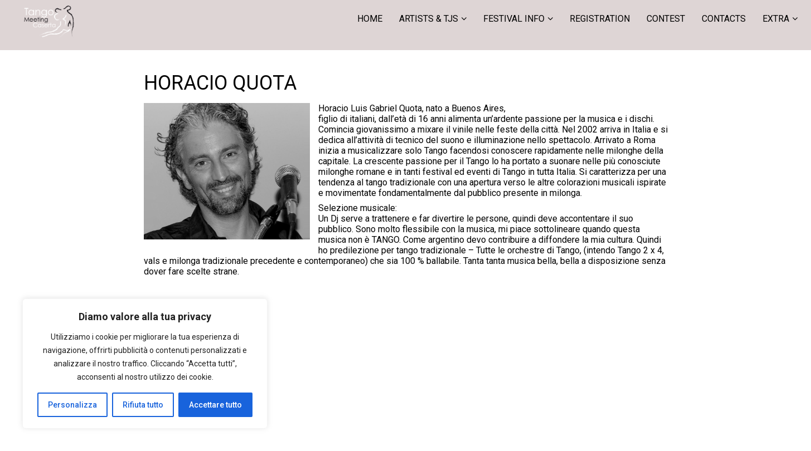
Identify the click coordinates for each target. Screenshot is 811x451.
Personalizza (72, 404)
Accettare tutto (215, 404)
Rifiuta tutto (143, 404)
